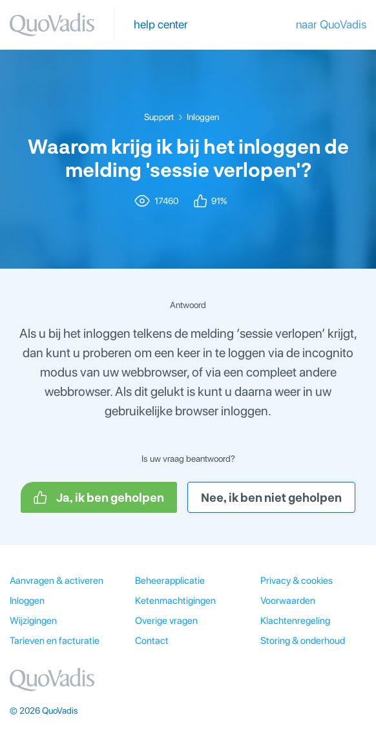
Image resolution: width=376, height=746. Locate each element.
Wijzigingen (33, 621)
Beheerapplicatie (170, 580)
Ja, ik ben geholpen (99, 497)
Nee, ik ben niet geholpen (271, 497)
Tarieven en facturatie (54, 641)
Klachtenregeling (295, 621)
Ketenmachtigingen (175, 600)
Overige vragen (166, 621)
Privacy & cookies (296, 580)
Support (159, 117)
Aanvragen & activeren (56, 580)
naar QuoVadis (331, 24)
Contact (152, 641)
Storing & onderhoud (302, 641)
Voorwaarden (287, 600)
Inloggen (203, 117)
